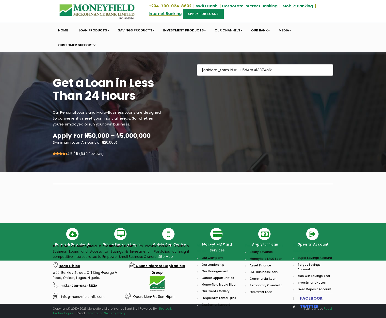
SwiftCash (207, 6)
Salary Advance (261, 283)
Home (63, 30)
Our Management (215, 303)
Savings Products (135, 30)
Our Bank (259, 30)
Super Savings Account (315, 289)
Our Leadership (213, 296)
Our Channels (227, 30)
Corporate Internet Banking (249, 6)
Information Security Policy (106, 313)
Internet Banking (165, 14)
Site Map (165, 288)
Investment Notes (312, 314)
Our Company (212, 289)
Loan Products (93, 30)
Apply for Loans (203, 14)
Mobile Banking (298, 6)
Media (284, 30)
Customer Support (75, 45)
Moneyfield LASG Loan (266, 290)
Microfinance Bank (115, 278)
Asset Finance (260, 297)
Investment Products (183, 30)
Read (328, 308)
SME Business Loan (264, 303)
